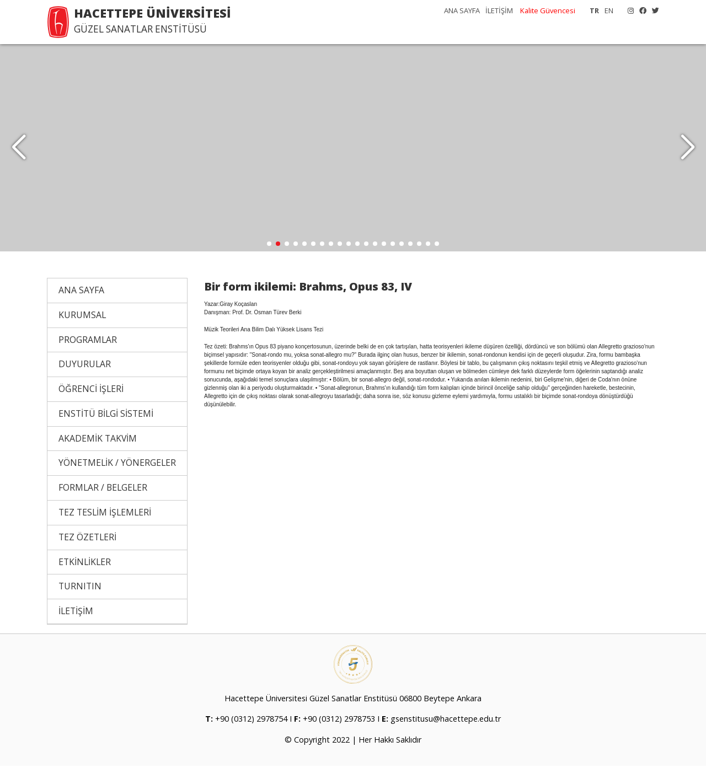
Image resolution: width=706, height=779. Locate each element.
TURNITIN (79, 599)
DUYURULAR (84, 377)
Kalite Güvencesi (547, 10)
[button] (687, 154)
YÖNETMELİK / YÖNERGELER (117, 476)
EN (609, 10)
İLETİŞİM (499, 10)
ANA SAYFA (462, 10)
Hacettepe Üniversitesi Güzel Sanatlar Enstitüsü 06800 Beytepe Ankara (353, 711)
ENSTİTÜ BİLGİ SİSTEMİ (105, 427)
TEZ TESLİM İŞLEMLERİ (104, 525)
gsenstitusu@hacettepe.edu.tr (446, 732)
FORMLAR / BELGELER (102, 501)
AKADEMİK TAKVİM (97, 451)
